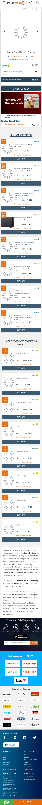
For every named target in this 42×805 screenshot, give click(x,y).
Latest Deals (27, 764)
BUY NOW (27, 801)
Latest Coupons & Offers (30, 759)
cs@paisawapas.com (29, 779)
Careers (26, 762)
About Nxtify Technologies (9, 769)
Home (25, 754)
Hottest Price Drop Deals (30, 767)
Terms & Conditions (8, 767)
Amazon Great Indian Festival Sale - (8, 781)
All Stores (26, 757)
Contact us (29, 774)
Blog (4, 757)
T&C (4, 75)
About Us (5, 754)
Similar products (21, 135)
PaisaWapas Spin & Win (9, 795)
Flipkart (31, 56)
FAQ (4, 759)
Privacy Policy (6, 764)
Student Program (28, 769)
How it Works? (7, 762)
